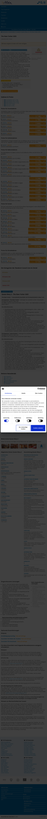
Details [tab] (23, 393)
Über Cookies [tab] (39, 393)
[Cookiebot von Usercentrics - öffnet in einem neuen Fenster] (38, 389)
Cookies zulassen (38, 428)
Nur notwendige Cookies (23, 428)
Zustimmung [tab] (8, 393)
